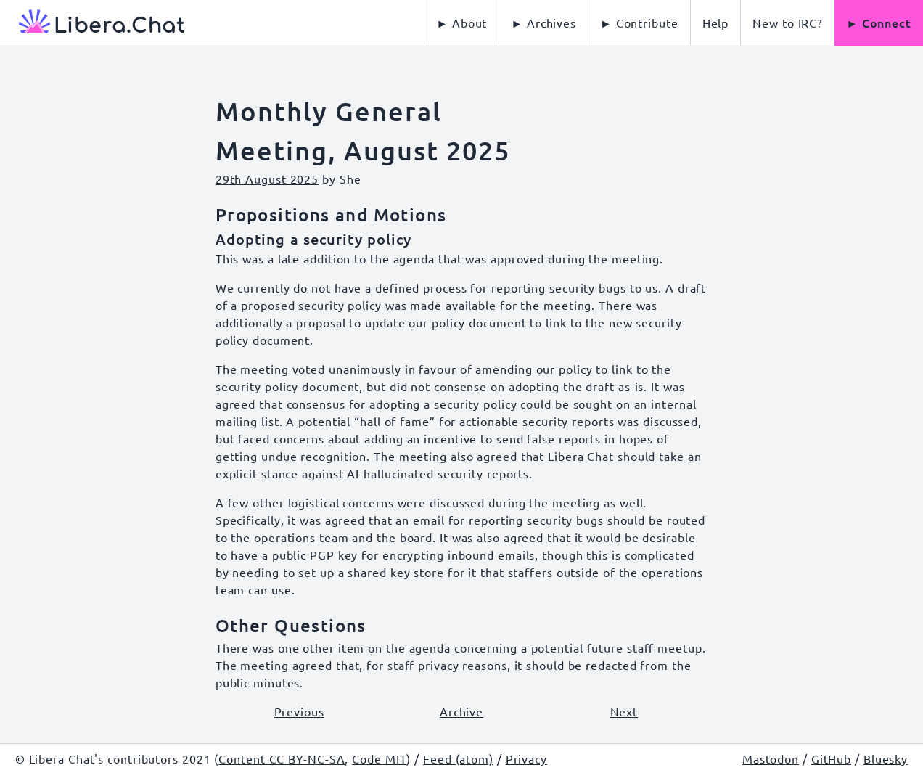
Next (624, 711)
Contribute (647, 22)
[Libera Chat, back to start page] (92, 23)
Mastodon (770, 758)
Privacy (526, 758)
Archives (551, 22)
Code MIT (379, 758)
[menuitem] (716, 23)
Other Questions (291, 625)
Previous (299, 711)
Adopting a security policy (314, 238)
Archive (461, 711)
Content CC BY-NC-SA (281, 758)
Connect (886, 22)
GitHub (831, 758)
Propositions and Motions (331, 214)
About (470, 22)
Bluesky (885, 758)
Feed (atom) (458, 758)
